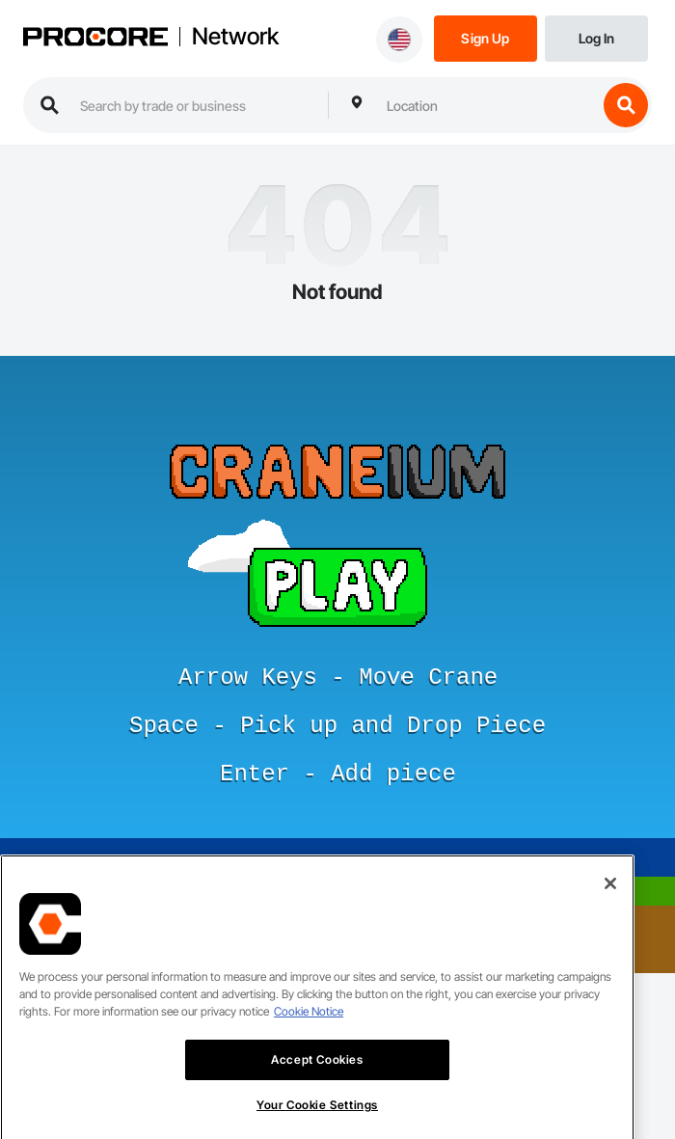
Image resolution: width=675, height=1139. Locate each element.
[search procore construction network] (194, 105)
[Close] (610, 903)
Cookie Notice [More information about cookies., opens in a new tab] (308, 1031)
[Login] (596, 37)
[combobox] (487, 105)
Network (235, 36)
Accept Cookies (317, 1079)
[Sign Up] (485, 37)
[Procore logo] (95, 38)
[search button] (626, 105)
